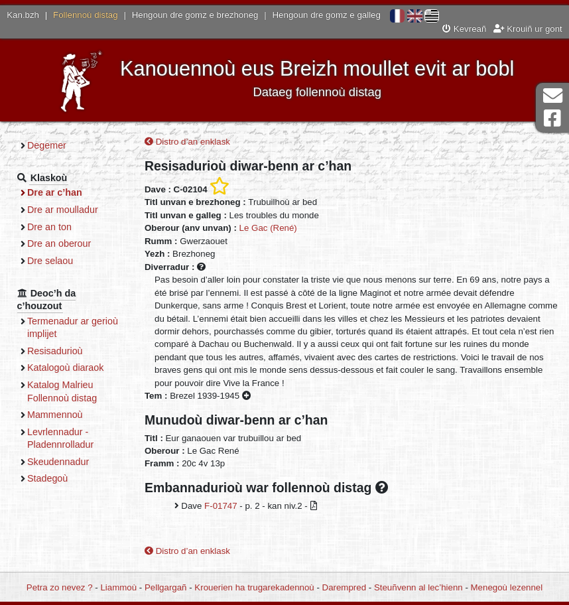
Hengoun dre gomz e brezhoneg (195, 15)
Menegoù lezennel (507, 587)
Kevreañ (464, 29)
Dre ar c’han (54, 192)
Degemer (46, 145)
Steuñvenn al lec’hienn (418, 587)
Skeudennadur (58, 461)
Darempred (344, 587)
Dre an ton (49, 227)
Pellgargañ (166, 587)
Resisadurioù (55, 351)
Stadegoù (47, 478)
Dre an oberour (59, 243)
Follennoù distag (85, 15)
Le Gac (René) (268, 228)
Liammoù (118, 587)
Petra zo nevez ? (60, 587)
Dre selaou (50, 260)
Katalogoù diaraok (65, 367)
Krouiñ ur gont (527, 29)
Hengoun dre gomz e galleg (327, 15)
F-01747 (220, 506)
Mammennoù (55, 414)
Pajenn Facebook (552, 118)
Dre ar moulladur (62, 209)
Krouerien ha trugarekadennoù (254, 587)
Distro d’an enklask (187, 142)
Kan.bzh (23, 15)
